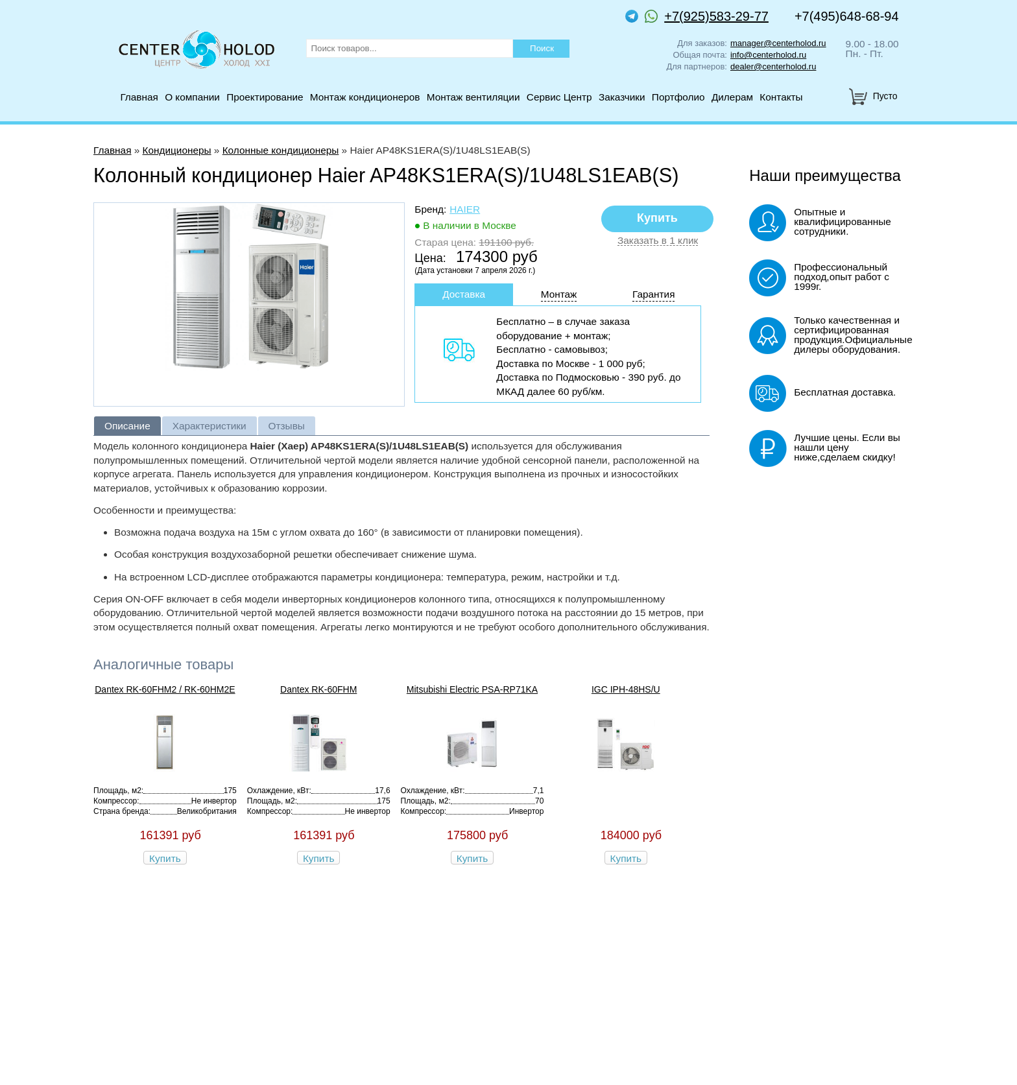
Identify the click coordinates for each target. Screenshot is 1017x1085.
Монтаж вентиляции (473, 96)
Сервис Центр (559, 96)
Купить (165, 858)
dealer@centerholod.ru (773, 66)
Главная (139, 96)
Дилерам (732, 96)
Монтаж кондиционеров (365, 96)
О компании (192, 96)
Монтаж (559, 294)
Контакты (781, 96)
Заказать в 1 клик (657, 240)
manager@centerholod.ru (778, 43)
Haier (464, 209)
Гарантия (653, 294)
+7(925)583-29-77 (707, 16)
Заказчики (622, 96)
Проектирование (264, 96)
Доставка (463, 294)
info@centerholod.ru (768, 55)
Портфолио (678, 96)
